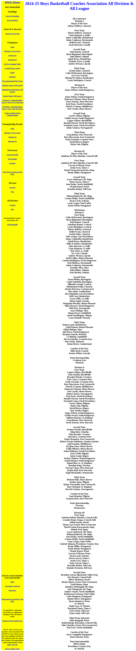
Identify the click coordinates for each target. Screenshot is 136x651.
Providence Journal (12, 586)
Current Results (12, 155)
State (12, 47)
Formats (12, 163)
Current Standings (12, 16)
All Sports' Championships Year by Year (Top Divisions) (12, 108)
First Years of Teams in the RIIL (12, 173)
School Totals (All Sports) (12, 96)
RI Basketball (12, 225)
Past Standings (12, 20)
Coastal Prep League (12, 68)
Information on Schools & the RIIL (12, 600)
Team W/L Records (12, 34)
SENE (12, 73)
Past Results (12, 159)
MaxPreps (12, 590)
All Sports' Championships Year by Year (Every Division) (12, 101)
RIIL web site (12, 645)
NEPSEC (12, 77)
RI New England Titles (12, 64)
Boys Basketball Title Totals (12, 81)
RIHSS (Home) (12, 2)
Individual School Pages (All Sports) (12, 91)
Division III (12, 60)
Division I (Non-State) (12, 51)
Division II (12, 56)
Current (12, 187)
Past (12, 192)
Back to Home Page (12, 649)
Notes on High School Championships (12, 114)
